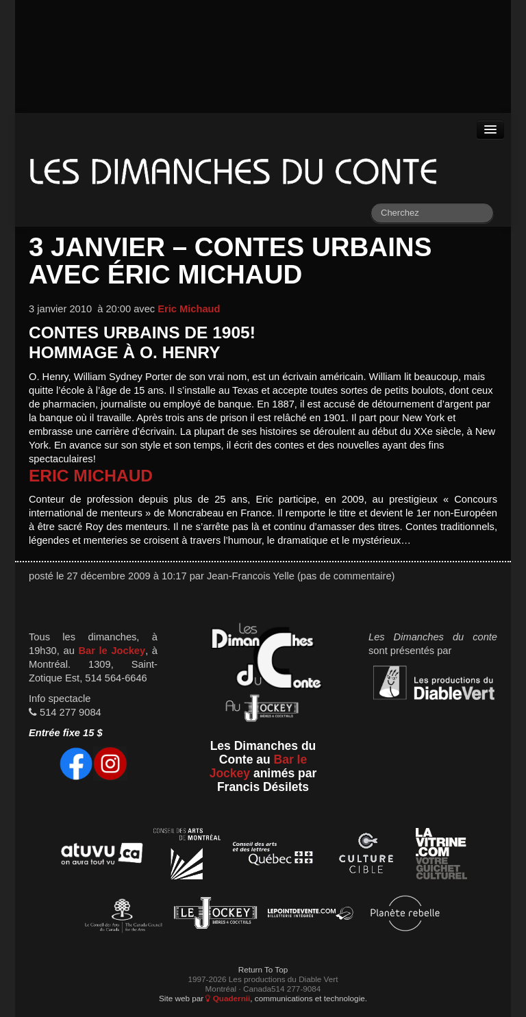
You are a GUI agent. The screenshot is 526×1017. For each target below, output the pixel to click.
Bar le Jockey (111, 650)
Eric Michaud (189, 308)
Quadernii (227, 998)
